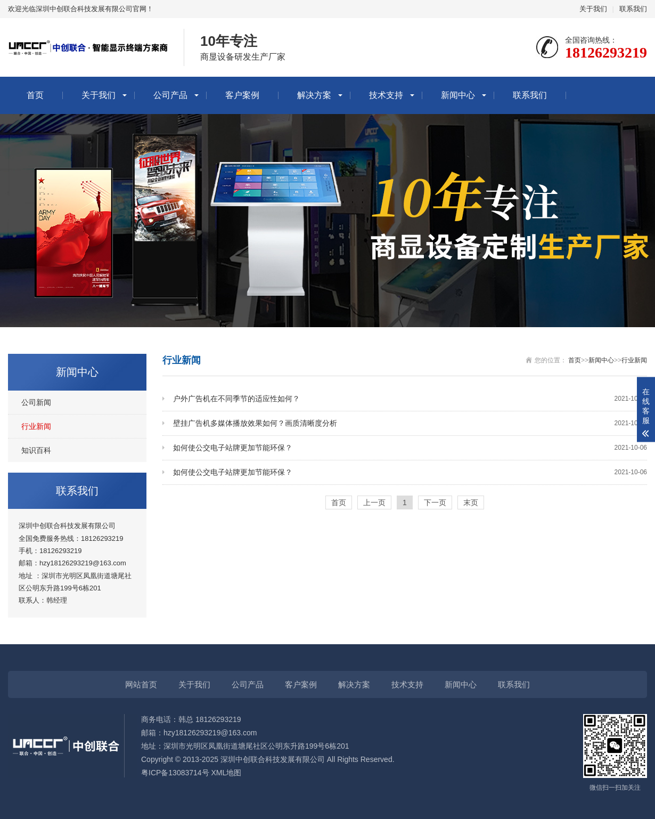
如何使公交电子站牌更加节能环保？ (410, 448)
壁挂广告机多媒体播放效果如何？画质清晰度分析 (410, 423)
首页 (35, 95)
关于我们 (593, 9)
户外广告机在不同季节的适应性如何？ (410, 399)
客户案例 (242, 95)
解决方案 (314, 95)
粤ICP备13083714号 (175, 772)
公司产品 (170, 95)
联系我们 (633, 9)
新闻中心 (458, 95)
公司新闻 (36, 402)
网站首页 (141, 684)
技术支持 (386, 95)
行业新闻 (36, 426)
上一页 (374, 502)
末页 (470, 502)
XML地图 (226, 772)
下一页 (435, 502)
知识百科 (36, 450)
